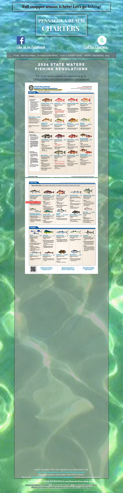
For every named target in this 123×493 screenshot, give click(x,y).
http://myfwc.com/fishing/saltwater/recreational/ (53, 477)
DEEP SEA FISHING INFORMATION (48, 481)
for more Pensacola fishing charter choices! (78, 481)
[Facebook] (21, 40)
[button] (28, 56)
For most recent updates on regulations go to (61, 76)
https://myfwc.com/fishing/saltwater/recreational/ (61, 79)
